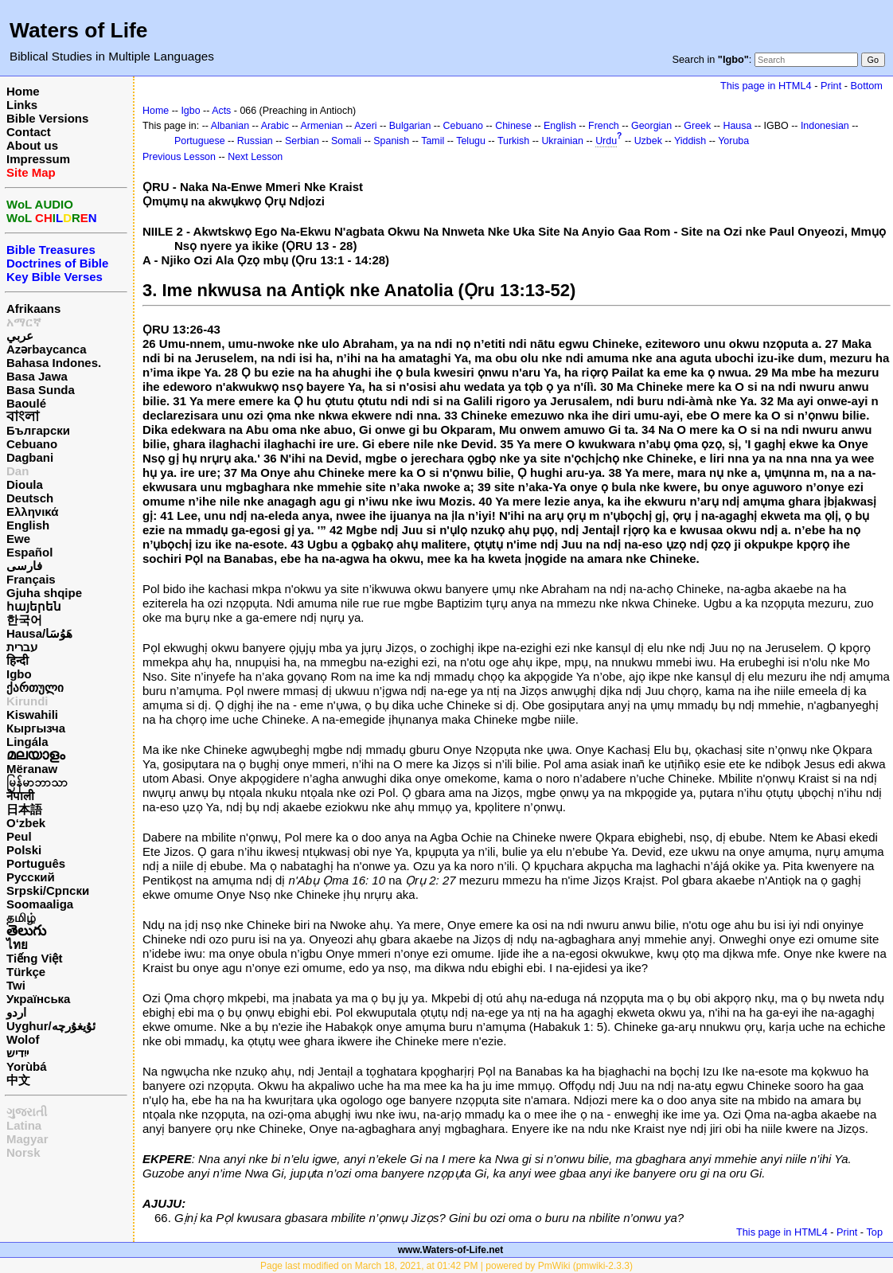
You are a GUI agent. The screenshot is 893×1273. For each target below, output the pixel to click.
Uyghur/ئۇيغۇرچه (51, 1026)
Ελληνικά (32, 511)
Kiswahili (32, 714)
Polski (23, 850)
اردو (16, 1012)
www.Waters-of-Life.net (450, 1249)
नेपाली (20, 795)
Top (874, 1232)
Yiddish (690, 140)
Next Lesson (255, 156)
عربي (19, 335)
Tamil (432, 140)
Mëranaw (31, 768)
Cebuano (31, 444)
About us (32, 145)
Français (31, 579)
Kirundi (27, 701)
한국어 (24, 620)
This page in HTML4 (766, 86)
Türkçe (25, 971)
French (603, 125)
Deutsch (29, 498)
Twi (15, 985)
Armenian (321, 125)
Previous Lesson (179, 156)
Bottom (867, 86)
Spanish (391, 140)
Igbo (19, 674)
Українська (38, 999)
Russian (255, 140)
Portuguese (199, 140)
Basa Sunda (40, 389)
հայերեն (33, 606)
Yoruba (733, 140)
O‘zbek (25, 823)
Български (38, 430)
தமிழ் (21, 917)
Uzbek (648, 140)
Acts (221, 110)
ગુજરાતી (26, 1112)
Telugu (470, 140)
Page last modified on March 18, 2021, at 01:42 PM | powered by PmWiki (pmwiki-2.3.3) (446, 1265)
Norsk (23, 1152)
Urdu (606, 140)
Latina (23, 1125)
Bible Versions (47, 118)
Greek (697, 125)
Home (23, 91)
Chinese (513, 125)
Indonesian (825, 125)
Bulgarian (410, 125)
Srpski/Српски (47, 890)
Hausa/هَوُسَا (39, 633)
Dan (17, 471)
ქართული (35, 687)
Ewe (18, 538)
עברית (21, 647)
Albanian (230, 125)
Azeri (365, 125)
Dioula (24, 484)
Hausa (737, 125)
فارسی (24, 565)
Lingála (27, 741)
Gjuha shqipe (44, 592)
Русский (30, 877)
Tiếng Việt (34, 958)
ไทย (17, 944)
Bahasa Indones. (53, 362)
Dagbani (29, 457)
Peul (19, 836)
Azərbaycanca (46, 349)
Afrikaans (33, 308)
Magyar (27, 1139)
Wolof (22, 1039)
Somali (346, 140)
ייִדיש (17, 1053)
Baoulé (26, 403)
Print (831, 86)
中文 (18, 1080)
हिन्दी (17, 660)
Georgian (651, 125)
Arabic (275, 125)
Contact (28, 132)
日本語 (24, 809)
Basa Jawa (37, 376)
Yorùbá (26, 1066)
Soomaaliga (39, 904)
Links (21, 104)
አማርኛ (23, 322)
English (27, 525)
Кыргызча (35, 728)
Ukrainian (562, 140)
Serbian (302, 140)
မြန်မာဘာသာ (37, 782)
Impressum (38, 159)
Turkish (513, 140)
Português (35, 863)
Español (29, 552)
